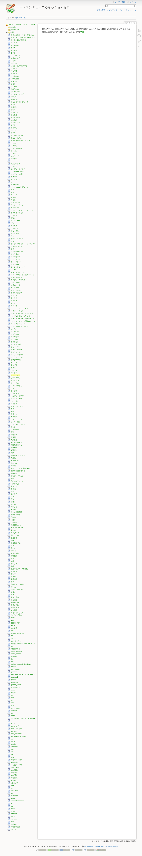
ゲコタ (13, 218)
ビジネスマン (15, 378)
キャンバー (15, 208)
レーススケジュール (18, 424)
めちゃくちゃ (15, 122)
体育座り (14, 450)
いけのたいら (15, 58)
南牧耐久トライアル (18, 455)
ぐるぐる (14, 73)
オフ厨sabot (15, 184)
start (12, 793)
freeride (13, 667)
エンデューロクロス (18, 169)
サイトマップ (131, 10)
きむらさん (15, 42)
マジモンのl (15, 331)
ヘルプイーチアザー (18, 396)
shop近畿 (14, 772)
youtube (13, 824)
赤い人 (13, 587)
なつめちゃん (15, 91)
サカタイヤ (15, 233)
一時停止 (14, 435)
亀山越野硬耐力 (16, 442)
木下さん (14, 507)
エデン (13, 161)
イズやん (14, 146)
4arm (12, 618)
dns (12, 661)
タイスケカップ (16, 293)
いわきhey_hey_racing (19, 66)
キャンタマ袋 (15, 202)
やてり (13, 125)
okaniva (13, 744)
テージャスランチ (17, 357)
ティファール (15, 352)
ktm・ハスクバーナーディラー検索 (23, 718)
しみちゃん (15, 89)
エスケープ (15, 156)
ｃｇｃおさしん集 (17, 613)
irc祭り (13, 692)
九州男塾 (14, 440)
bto (12, 636)
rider (12, 749)
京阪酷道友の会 (16, 445)
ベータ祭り (15, 401)
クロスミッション (17, 213)
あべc (13, 48)
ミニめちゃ (15, 336)
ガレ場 (13, 197)
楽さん (13, 530)
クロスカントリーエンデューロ (22, 210)
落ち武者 (14, 571)
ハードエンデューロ (18, 324)
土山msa (14, 463)
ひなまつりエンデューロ (19, 102)
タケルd (13, 298)
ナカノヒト (15, 303)
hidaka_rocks (15, 687)
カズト (13, 189)
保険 (12, 453)
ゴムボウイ (15, 228)
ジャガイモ (15, 264)
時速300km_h (16, 525)
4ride (12, 620)
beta (12, 630)
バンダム (14, 373)
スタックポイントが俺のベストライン (24, 275)
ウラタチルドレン (17, 148)
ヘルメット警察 (16, 398)
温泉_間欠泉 (15, 533)
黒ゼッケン (15, 607)
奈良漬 (13, 489)
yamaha (13, 819)
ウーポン (14, 153)
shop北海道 (15, 767)
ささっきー (15, 81)
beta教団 (14, 628)
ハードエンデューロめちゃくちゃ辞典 (21, 24)
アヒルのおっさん (17, 135)
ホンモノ (14, 329)
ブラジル (14, 391)
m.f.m (13, 723)
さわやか (14, 86)
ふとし (13, 104)
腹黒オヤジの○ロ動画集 (19, 569)
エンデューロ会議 (17, 171)
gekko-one (14, 682)
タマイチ (14, 300)
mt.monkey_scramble (18, 736)
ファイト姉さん (16, 386)
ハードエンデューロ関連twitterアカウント (25, 321)
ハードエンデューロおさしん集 (22, 313)
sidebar (13, 780)
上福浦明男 (15, 429)
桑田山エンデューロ (18, 527)
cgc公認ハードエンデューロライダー (24, 643)
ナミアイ (14, 306)
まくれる (14, 115)
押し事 (13, 504)
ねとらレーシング (17, 94)
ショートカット (16, 246)
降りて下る (15, 597)
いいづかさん (15, 55)
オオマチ (14, 177)
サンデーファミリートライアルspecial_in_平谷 (27, 244)
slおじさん (14, 783)
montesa (14, 731)
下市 (12, 432)
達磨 (12, 594)
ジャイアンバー (16, 262)
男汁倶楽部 (15, 553)
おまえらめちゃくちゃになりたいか (23, 35)
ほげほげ (14, 107)
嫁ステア (14, 494)
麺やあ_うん (15, 602)
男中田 (13, 551)
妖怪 (12, 491)
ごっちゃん (15, 76)
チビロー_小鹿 (16, 344)
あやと (13, 53)
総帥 (12, 561)
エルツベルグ (15, 164)
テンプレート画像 (17, 355)
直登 (12, 540)
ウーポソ (14, 151)
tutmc (13, 808)
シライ (13, 249)
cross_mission (16, 654)
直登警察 (14, 538)
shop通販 (14, 775)
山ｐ (12, 496)
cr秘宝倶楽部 (15, 649)
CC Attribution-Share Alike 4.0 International (101, 847)
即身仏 (13, 458)
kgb (12, 713)
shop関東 (14, 778)
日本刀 (13, 517)
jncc (12, 703)
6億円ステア (15, 623)
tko (12, 803)
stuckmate (14, 796)
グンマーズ (15, 215)
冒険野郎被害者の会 (18, 471)
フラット (14, 388)
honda (13, 690)
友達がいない (15, 460)
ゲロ (12, 223)
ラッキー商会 (15, 422)
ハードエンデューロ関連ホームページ (24, 318)
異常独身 (14, 556)
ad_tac (13, 625)
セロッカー (15, 287)
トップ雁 (14, 365)
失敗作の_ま (15, 484)
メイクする (15, 404)
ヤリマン (14, 414)
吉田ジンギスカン (17, 476)
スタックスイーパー (18, 272)
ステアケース (15, 282)
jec (12, 700)
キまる (13, 200)
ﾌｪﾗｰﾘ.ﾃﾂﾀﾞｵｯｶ (16, 615)
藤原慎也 (14, 579)
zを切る (13, 829)
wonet (13, 811)
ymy (12, 821)
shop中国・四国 (16, 760)
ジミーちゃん (15, 257)
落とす (13, 574)
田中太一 (14, 548)
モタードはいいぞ (17, 406)
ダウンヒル (15, 342)
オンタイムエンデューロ (19, 187)
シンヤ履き (15, 254)
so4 (12, 788)
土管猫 (13, 465)
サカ (12, 236)
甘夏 (12, 545)
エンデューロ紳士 (17, 174)
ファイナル (15, 383)
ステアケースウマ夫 (18, 280)
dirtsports (14, 656)
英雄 (12, 566)
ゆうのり (14, 128)
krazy (13, 716)
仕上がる (14, 447)
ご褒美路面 (15, 79)
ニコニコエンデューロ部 (19, 308)
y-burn (13, 816)
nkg (12, 739)
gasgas (13, 679)
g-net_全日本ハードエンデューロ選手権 (25, 674)
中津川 (13, 437)
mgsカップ (15, 726)
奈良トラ (14, 486)
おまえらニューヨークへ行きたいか (23, 37)
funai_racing (15, 669)
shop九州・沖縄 (16, 765)
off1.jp (13, 741)
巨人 (12, 499)
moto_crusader (16, 734)
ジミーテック (15, 259)
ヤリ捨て (14, 416)
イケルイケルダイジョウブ (20, 140)
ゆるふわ (14, 130)
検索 (135, 6)
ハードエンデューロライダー (21, 316)
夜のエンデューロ (17, 481)
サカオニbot (15, 231)
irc (12, 695)
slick (12, 785)
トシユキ (14, 362)
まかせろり (15, 112)
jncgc (13, 705)
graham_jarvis (16, 685)
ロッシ (13, 427)
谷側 (12, 582)
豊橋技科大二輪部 (17, 584)
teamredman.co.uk (17, 801)
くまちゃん (15, 45)
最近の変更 (101, 10)
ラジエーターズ (16, 419)
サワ (12, 241)
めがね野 (14, 120)
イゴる (13, 143)
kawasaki (14, 710)
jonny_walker (15, 708)
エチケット (15, 159)
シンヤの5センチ (17, 251)
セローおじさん (16, 290)
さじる (13, 84)
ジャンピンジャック (18, 267)
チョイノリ (15, 347)
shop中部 (14, 762)
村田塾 (13, 509)
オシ (12, 182)
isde (12, 698)
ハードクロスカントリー (19, 326)
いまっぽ (14, 63)
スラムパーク (15, 285)
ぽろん (13, 109)
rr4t (12, 754)
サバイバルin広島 (17, 238)
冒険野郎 (14, 473)
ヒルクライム (20, 18)
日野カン (14, 520)
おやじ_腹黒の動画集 (18, 40)
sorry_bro (14, 790)
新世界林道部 (15, 514)
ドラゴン (14, 367)
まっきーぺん (15, 117)
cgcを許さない (16, 641)
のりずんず (15, 99)
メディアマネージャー (115, 10)
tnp (12, 806)
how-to (13, 27)
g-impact (14, 672)
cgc (12, 646)
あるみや (14, 50)
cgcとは (13, 638)
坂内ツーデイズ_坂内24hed (20, 468)
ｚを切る (14, 610)
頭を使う (14, 600)
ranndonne (15, 747)
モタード (14, 409)
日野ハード (15, 522)
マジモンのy (15, 334)
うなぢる (14, 71)
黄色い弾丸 (15, 605)
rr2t (12, 752)
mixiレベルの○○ (16, 729)
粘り (12, 558)
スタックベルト (16, 277)
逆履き (13, 592)
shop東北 (14, 770)
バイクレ (14, 370)
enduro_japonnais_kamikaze (21, 664)
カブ (12, 192)
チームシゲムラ (16, 349)
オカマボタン (15, 179)
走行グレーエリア (17, 589)
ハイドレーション (17, 311)
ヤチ (12, 411)
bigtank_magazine (17, 633)
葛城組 (13, 576)
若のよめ (14, 564)
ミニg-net (14, 339)
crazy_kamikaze (16, 651)
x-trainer (14, 814)
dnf (12, 659)
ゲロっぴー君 (15, 220)
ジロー (13, 269)
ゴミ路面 (14, 226)
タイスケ (14, 295)
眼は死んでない (16, 543)
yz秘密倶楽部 (15, 827)
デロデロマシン (16, 360)
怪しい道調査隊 (16, 512)
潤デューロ (15, 535)
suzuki (13, 798)
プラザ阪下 (15, 393)
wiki (12, 32)
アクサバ (14, 133)
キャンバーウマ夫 (17, 205)
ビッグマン (15, 380)
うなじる (14, 68)
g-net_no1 (14, 677)
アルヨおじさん (16, 138)
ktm (12, 721)
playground (15, 29)
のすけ (13, 97)
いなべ (13, 60)
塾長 (12, 478)
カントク (14, 195)
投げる (13, 502)
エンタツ (14, 166)
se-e (12, 757)
